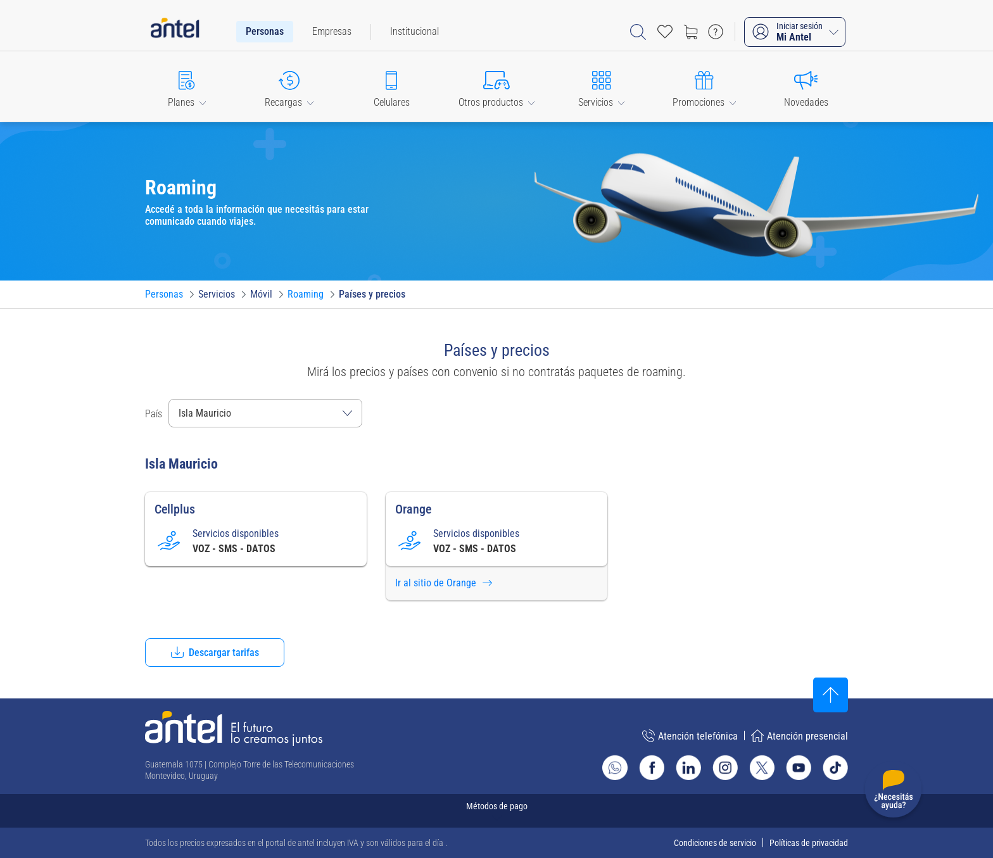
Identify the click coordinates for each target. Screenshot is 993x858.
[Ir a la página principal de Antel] (233, 728)
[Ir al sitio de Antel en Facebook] (651, 767)
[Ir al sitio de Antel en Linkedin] (688, 767)
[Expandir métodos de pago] (496, 811)
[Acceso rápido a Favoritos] (664, 31)
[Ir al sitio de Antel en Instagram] (725, 767)
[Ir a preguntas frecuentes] (715, 31)
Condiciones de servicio (715, 843)
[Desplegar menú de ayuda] (893, 792)
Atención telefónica (690, 735)
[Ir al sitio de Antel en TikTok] (835, 767)
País (153, 414)
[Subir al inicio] (830, 695)
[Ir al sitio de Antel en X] (762, 767)
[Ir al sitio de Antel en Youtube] (798, 767)
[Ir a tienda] (690, 31)
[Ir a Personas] (164, 294)
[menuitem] (264, 31)
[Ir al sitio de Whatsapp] (615, 767)
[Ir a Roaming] (306, 294)
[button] (187, 86)
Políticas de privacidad (808, 843)
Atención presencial (799, 735)
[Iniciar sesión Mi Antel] (795, 31)
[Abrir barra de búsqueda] (638, 32)
